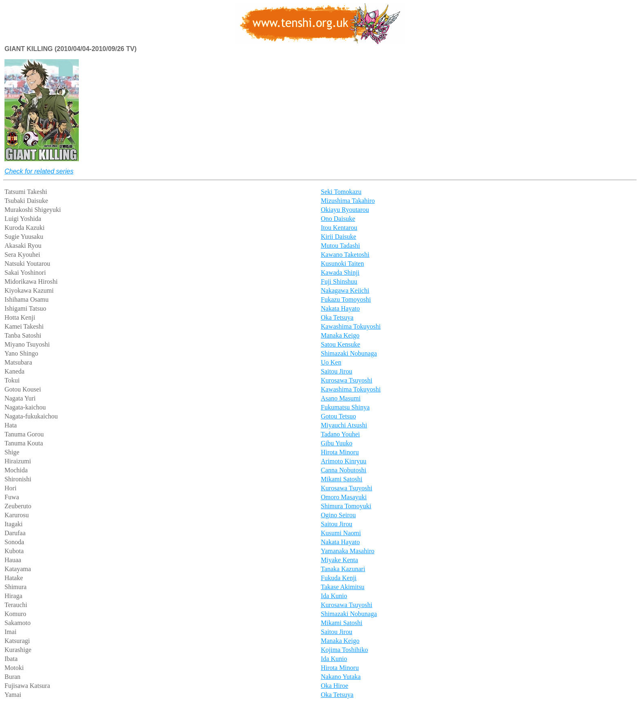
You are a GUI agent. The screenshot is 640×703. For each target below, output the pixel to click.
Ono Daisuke (338, 218)
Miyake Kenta (339, 559)
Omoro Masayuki (344, 497)
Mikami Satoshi (341, 479)
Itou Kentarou (339, 227)
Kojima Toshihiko (344, 649)
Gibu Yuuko (336, 443)
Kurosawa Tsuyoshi (346, 380)
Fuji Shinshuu (339, 281)
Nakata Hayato (340, 308)
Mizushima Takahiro (348, 200)
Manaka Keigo (340, 335)
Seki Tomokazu (341, 191)
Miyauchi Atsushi (344, 425)
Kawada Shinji (340, 272)
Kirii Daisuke (338, 236)
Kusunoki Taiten (342, 263)
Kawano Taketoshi (345, 254)
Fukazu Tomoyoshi (346, 299)
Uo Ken (331, 362)
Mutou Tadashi (340, 245)
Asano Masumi (340, 398)
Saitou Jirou (336, 371)
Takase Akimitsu (342, 586)
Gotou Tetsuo (338, 416)
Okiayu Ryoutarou (345, 209)
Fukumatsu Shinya (345, 407)
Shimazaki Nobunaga (349, 353)
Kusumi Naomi (341, 532)
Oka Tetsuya (337, 317)
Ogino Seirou (338, 515)
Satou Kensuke (340, 344)
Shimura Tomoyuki (346, 506)
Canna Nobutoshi (344, 470)
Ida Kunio (334, 595)
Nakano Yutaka (341, 676)
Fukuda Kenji (339, 577)
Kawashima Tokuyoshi (351, 326)
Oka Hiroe (334, 685)
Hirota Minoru (340, 452)
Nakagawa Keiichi (345, 290)
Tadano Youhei (340, 434)
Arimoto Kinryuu (344, 461)
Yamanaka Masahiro (347, 550)
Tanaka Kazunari (343, 568)
